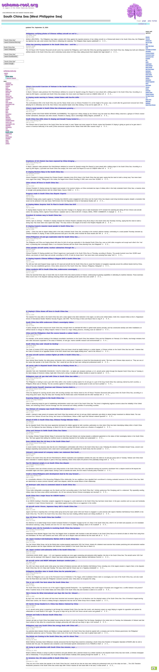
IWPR (147, 62)
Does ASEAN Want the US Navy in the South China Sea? (48, 441)
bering (8, 94)
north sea (9, 122)
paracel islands (11, 78)
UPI (146, 98)
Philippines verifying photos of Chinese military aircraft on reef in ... (52, 33)
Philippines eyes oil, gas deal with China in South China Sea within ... (53, 376)
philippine (9, 127)
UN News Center (150, 96)
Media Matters (149, 65)
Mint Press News (150, 69)
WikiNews (148, 103)
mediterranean (10, 120)
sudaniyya (9, 133)
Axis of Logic (149, 42)
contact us (142, 24)
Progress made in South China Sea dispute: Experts (46, 193)
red (7, 129)
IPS (146, 60)
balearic (8, 89)
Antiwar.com (148, 40)
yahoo (149, 21)
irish (7, 107)
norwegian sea (10, 124)
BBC (147, 44)
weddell (8, 138)
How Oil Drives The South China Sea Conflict (43, 517)
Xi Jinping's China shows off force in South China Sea (47, 311)
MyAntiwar (148, 71)
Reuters (147, 87)
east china (9, 102)
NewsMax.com (149, 76)
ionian (7, 106)
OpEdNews (148, 80)
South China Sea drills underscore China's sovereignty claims (50, 322)
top (153, 668)
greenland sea (10, 104)
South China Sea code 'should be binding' (42, 344)
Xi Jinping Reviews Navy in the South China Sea (44, 172)
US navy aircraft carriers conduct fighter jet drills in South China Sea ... (53, 355)
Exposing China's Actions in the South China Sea (45, 398)
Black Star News (150, 46)
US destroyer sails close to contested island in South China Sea (50, 485)
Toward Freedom (150, 94)
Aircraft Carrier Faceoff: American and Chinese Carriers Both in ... (51, 387)
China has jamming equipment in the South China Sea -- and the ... (52, 44)
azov (7, 88)
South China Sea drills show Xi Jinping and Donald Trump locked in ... (53, 119)
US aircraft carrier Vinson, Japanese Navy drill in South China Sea (51, 506)
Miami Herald (149, 67)
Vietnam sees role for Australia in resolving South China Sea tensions (53, 528)
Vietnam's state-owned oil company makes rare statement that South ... (53, 452)
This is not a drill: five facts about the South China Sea (47, 582)
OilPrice (147, 78)
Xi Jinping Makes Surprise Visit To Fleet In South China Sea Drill (51, 204)
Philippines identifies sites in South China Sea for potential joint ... (51, 571)
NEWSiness (148, 73)
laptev (7, 115)
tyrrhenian (9, 137)
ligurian (8, 117)
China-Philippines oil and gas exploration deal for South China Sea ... (52, 237)
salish (7, 130)
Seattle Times (149, 92)
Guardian (148, 58)
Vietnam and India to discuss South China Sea (44, 615)
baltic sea (9, 91)
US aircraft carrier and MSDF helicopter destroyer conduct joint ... (51, 560)
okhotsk (8, 125)
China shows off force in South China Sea (42, 183)
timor (7, 135)
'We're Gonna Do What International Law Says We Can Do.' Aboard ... (52, 593)
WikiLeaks (148, 101)
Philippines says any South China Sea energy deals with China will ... (52, 625)
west (7, 140)
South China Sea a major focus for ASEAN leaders (45, 495)
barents (8, 92)
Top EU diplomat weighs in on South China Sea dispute (47, 463)
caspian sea (9, 97)
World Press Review (150, 105)
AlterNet (147, 37)
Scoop (147, 89)
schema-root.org (10, 71)
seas (6, 75)
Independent (149, 64)
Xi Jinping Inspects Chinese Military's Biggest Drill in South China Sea (53, 258)
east (7, 101)
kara (7, 112)
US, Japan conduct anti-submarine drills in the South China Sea (50, 550)
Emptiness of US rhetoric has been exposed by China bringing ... (51, 161)
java (7, 111)
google (144, 21)
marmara (8, 119)
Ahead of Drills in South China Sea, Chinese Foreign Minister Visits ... (53, 420)
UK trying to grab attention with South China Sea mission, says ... (51, 647)
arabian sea (9, 84)
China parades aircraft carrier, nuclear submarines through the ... (51, 248)
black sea (9, 96)
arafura (8, 86)
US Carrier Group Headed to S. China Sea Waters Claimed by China (52, 604)
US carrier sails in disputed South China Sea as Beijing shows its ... (52, 365)
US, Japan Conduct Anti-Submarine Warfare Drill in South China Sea (52, 539)
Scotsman (148, 90)
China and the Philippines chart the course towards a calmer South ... (53, 333)
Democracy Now (150, 56)
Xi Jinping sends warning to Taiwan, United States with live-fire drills (52, 97)
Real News (148, 85)
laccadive (8, 114)
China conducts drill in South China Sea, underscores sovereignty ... (52, 269)
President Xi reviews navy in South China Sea (43, 215)
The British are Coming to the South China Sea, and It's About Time (52, 636)
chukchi (8, 99)
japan (7, 109)
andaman (8, 83)
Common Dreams (150, 53)
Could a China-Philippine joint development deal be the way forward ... (53, 474)
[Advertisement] (43, 68)
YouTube (154, 21)
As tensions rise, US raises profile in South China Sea (47, 658)
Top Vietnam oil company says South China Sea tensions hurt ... (51, 409)
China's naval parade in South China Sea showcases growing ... (50, 108)
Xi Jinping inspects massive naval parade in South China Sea (49, 226)
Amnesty (148, 39)
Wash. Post (148, 99)
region (6, 73)
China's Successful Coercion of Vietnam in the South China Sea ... (51, 86)
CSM (147, 48)
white (7, 142)
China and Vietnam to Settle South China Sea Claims (46, 430)
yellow (8, 143)
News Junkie (149, 74)
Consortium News (150, 55)
